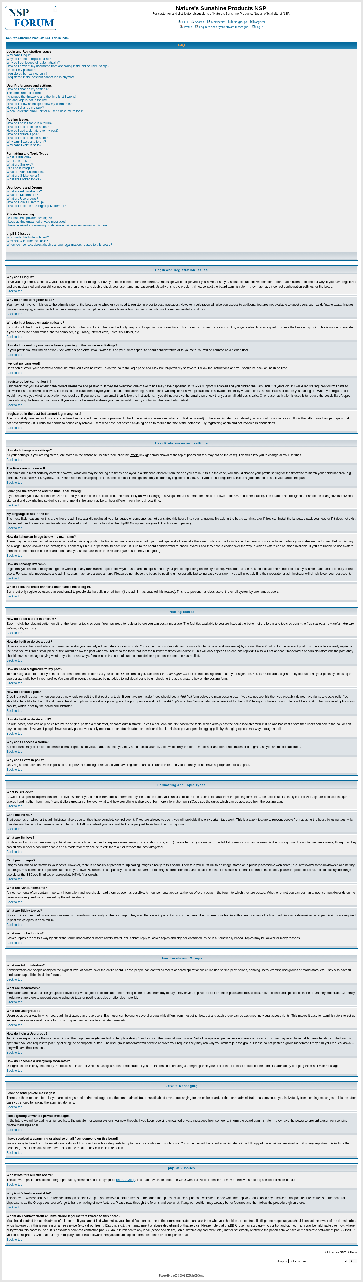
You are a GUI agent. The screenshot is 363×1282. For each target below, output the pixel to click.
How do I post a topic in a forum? (29, 123)
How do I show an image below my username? (39, 104)
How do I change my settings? (28, 89)
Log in (257, 27)
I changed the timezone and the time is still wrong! (41, 96)
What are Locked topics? (24, 179)
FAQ (183, 22)
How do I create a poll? (23, 134)
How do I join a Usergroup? (25, 202)
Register (257, 22)
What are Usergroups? (22, 198)
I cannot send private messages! (29, 218)
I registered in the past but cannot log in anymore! (41, 77)
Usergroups (237, 22)
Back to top (14, 291)
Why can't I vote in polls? (24, 145)
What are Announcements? (25, 172)
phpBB (174, 1275)
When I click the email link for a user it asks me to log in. (46, 111)
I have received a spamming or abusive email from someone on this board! (58, 225)
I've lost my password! (22, 70)
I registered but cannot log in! (27, 73)
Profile (186, 27)
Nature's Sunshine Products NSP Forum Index (37, 38)
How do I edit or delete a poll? (27, 138)
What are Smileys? (20, 164)
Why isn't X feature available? (27, 241)
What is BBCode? (19, 157)
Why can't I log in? (19, 55)
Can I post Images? (20, 168)
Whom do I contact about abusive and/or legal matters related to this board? (59, 245)
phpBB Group (125, 1180)
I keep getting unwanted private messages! (36, 221)
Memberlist (216, 22)
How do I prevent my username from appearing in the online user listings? (58, 66)
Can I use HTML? (19, 161)
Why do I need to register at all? (29, 59)
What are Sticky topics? (23, 175)
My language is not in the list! (27, 100)
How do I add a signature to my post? (33, 130)
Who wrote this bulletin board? (28, 237)
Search (197, 22)
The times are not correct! (24, 93)
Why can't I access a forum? (26, 141)
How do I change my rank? (25, 107)
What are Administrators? (24, 191)
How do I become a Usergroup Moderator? (36, 206)
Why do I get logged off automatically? (33, 62)
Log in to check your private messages (221, 27)
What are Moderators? (22, 195)
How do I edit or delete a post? (28, 127)
